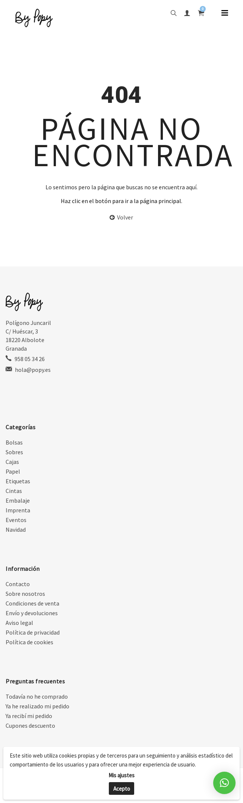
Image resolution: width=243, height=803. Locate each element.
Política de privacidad (33, 632)
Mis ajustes (121, 775)
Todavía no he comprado (37, 696)
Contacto (18, 584)
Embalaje (18, 500)
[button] (224, 783)
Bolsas (14, 442)
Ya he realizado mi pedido (37, 706)
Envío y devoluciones (32, 613)
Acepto (121, 788)
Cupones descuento (30, 725)
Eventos (16, 520)
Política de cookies (29, 642)
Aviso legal (19, 622)
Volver (121, 217)
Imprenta (18, 510)
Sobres (14, 452)
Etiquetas (18, 481)
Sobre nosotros (25, 593)
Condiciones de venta (32, 603)
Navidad (16, 529)
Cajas (12, 461)
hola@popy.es (33, 369)
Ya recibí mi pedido (29, 716)
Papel (13, 471)
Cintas (14, 490)
